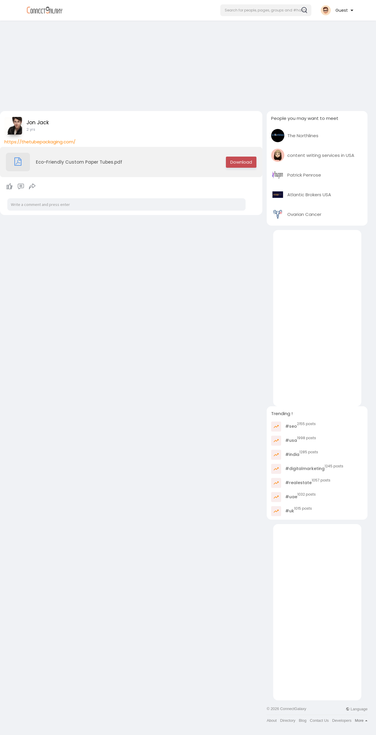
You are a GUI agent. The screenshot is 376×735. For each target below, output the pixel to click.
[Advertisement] (188, 64)
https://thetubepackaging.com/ (39, 142)
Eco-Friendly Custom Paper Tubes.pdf (64, 162)
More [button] (361, 720)
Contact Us (319, 720)
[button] (265, 10)
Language (356, 709)
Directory (288, 720)
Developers (342, 720)
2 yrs (30, 129)
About (272, 720)
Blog (302, 720)
